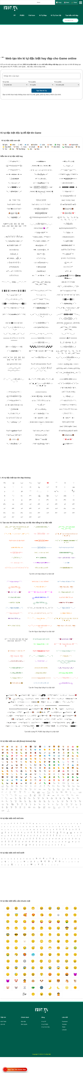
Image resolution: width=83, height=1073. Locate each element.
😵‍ (50, 994)
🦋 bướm (34, 145)
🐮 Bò (64, 145)
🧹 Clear (74, 2)
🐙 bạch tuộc (73, 145)
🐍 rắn (29, 149)
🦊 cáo (39, 147)
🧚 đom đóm (55, 147)
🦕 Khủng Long (67, 147)
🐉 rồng (57, 145)
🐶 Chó (16, 147)
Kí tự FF (44, 1021)
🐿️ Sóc (36, 149)
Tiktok (63, 1027)
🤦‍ (58, 994)
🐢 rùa (11, 149)
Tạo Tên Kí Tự (41, 90)
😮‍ (41, 994)
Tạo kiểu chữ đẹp (71, 15)
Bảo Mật (23, 1021)
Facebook (65, 1021)
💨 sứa (42, 145)
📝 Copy (58, 2)
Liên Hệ (2, 1024)
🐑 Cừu (23, 147)
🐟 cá (26, 145)
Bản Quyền (24, 1024)
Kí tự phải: (58, 82)
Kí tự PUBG (45, 1024)
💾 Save (66, 2)
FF (15, 15)
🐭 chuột (32, 147)
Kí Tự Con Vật (56, 15)
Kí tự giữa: (32, 82)
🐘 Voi (5, 149)
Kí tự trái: (6, 82)
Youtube (64, 1024)
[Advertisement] (41, 39)
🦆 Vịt (47, 147)
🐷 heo (49, 145)
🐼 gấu (5, 145)
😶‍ (33, 994)
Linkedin (64, 1029)
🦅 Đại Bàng (20, 149)
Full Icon (32, 15)
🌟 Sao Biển (7, 147)
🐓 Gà (77, 147)
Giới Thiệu (3, 1021)
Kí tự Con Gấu (46, 1027)
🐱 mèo (12, 145)
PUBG (22, 15)
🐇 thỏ (20, 145)
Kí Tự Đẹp (43, 15)
